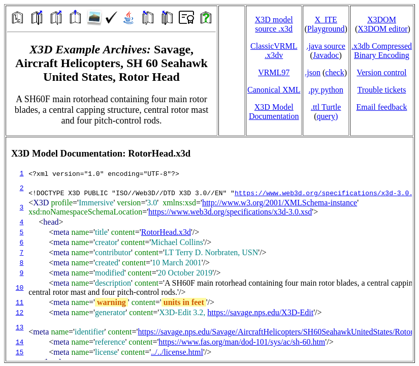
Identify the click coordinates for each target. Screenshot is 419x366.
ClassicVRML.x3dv (273, 50)
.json (312, 72)
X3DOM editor (382, 28)
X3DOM (381, 19)
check (334, 72)
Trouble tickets (382, 89)
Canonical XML (273, 89)
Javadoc (326, 55)
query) (327, 116)
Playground (326, 28)
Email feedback (381, 107)
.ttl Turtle (326, 107)
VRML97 (273, 72)
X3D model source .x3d (274, 24)
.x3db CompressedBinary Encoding (381, 50)
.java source (325, 46)
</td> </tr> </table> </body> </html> (209, 249)
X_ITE (325, 19)
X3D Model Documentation (274, 111)
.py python (325, 89)
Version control (381, 72)
